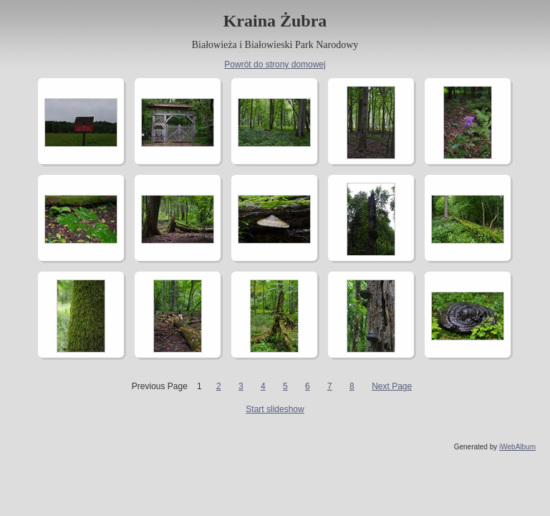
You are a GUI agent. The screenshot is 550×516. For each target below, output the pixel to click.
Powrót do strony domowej (274, 64)
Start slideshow (275, 409)
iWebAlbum (517, 447)
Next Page (392, 386)
